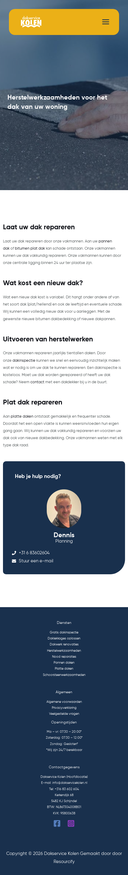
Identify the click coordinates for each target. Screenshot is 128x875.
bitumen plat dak (30, 249)
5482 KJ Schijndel (64, 801)
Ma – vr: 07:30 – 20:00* (64, 731)
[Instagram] (71, 823)
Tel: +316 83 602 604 (64, 789)
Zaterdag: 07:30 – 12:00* (64, 737)
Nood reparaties (64, 656)
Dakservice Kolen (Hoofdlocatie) (64, 776)
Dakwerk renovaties (64, 644)
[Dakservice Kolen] (30, 21)
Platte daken (64, 668)
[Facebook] (57, 823)
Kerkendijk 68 (64, 795)
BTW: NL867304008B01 (64, 807)
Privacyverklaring (64, 707)
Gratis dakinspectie (64, 632)
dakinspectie (24, 361)
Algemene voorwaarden (64, 701)
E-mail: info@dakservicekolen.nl (64, 782)
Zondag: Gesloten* (64, 744)
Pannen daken (64, 662)
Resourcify (64, 862)
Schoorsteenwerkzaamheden (64, 675)
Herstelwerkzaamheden (64, 650)
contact (37, 382)
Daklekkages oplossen (64, 638)
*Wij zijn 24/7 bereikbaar (64, 750)
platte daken (22, 417)
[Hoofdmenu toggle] (105, 21)
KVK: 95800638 (64, 813)
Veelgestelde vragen (64, 713)
